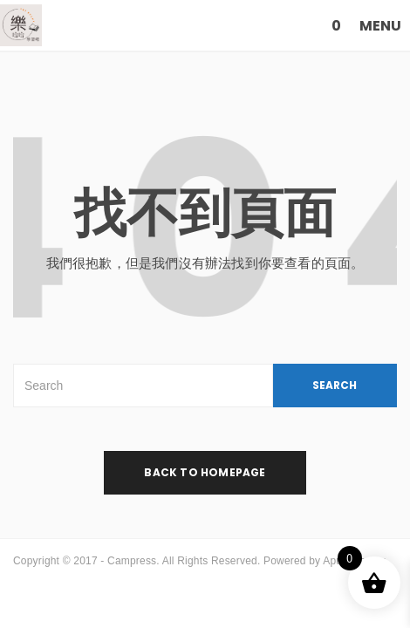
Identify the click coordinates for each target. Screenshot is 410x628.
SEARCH (334, 385)
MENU (380, 26)
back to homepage (204, 472)
